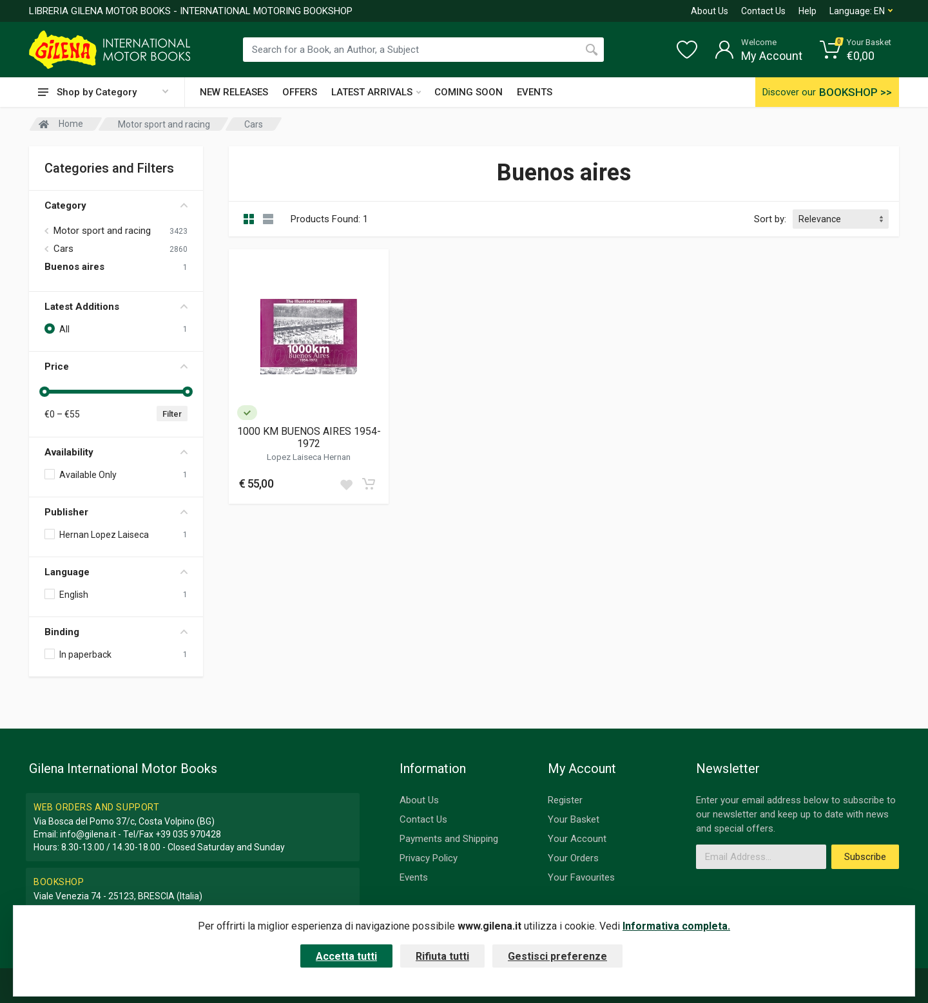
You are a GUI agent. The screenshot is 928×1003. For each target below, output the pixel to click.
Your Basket (573, 819)
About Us (709, 10)
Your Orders (573, 858)
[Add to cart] (368, 483)
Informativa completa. (676, 926)
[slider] (44, 392)
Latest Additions (116, 306)
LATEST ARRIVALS (376, 92)
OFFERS (299, 92)
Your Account (577, 839)
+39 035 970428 (188, 834)
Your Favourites (581, 877)
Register (565, 800)
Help (807, 10)
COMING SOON (468, 92)
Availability (116, 452)
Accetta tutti (346, 956)
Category (116, 205)
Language (116, 572)
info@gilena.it (88, 834)
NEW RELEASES (234, 92)
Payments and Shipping (449, 839)
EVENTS (534, 92)
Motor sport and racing (102, 230)
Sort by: (770, 219)
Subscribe (865, 857)
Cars (63, 248)
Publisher (116, 512)
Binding (116, 632)
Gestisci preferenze (557, 956)
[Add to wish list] (346, 484)
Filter (172, 414)
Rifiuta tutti (442, 956)
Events (414, 877)
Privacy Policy (429, 858)
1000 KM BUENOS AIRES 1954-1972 (309, 437)
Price (116, 366)
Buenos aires (74, 266)
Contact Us (763, 10)
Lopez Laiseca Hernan (309, 457)
